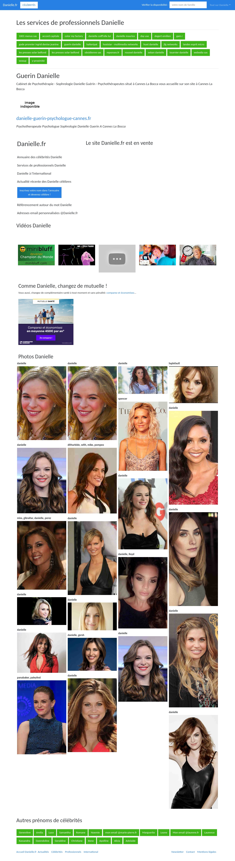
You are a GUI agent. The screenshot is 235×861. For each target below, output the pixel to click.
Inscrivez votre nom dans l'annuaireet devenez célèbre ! (39, 192)
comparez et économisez (120, 292)
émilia (39, 832)
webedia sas (200, 52)
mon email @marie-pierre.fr (121, 832)
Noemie (95, 832)
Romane (80, 832)
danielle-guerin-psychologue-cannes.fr (53, 118)
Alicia (117, 840)
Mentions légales (206, 851)
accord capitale (50, 36)
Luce (51, 832)
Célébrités (29, 5)
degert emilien (162, 36)
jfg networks (171, 44)
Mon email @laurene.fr (186, 832)
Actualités (43, 851)
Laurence (209, 832)
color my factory (74, 36)
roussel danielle (133, 52)
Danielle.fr (10, 5)
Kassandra (24, 840)
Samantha (64, 832)
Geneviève (25, 832)
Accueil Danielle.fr (26, 851)
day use (144, 36)
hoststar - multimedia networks (120, 44)
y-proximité (38, 60)
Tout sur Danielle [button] (219, 5)
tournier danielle (179, 52)
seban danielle (156, 52)
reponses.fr (113, 52)
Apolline (104, 840)
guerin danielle (72, 44)
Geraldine (60, 840)
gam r (179, 36)
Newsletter (177, 851)
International (91, 851)
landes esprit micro (193, 44)
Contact (190, 851)
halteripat (91, 44)
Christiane (76, 840)
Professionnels (73, 851)
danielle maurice (125, 36)
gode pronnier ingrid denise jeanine (39, 44)
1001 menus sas (28, 36)
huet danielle (150, 44)
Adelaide (130, 840)
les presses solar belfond (32, 52)
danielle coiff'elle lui (99, 36)
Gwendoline (42, 840)
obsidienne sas (93, 52)
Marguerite (148, 832)
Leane (163, 832)
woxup (22, 60)
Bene (91, 840)
